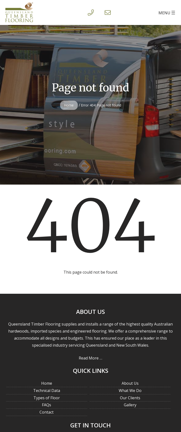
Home (69, 105)
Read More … (90, 358)
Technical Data (46, 390)
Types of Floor (46, 397)
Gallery (130, 405)
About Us (130, 383)
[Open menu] (167, 13)
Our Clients (130, 397)
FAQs (46, 405)
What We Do (130, 390)
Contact (46, 412)
